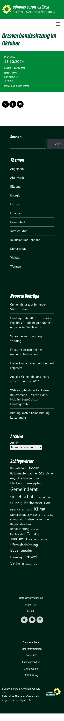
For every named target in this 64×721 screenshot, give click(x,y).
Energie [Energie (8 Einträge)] (13, 478)
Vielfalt (15, 258)
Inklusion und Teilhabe (25, 240)
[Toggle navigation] (58, 24)
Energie (15, 195)
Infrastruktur (18, 231)
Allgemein (17, 169)
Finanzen (16, 213)
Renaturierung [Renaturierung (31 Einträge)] (19, 529)
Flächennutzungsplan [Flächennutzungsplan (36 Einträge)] (26, 483)
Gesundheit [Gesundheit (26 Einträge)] (44, 497)
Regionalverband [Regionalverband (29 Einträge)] (21, 524)
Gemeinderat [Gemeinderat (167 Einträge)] (24, 489)
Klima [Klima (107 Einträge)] (39, 509)
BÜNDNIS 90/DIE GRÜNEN (31, 7)
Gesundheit (17, 222)
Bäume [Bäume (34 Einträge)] (32, 473)
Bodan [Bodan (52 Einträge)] (34, 468)
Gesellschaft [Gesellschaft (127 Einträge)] (22, 496)
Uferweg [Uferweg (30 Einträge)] (16, 557)
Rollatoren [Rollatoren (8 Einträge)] (35, 529)
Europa (15, 204)
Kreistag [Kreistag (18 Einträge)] (32, 514)
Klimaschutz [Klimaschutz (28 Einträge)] (18, 515)
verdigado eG (23, 700)
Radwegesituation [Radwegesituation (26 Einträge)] (37, 519)
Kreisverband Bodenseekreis (34, 12)
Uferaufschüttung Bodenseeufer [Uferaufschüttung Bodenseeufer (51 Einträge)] (24, 547)
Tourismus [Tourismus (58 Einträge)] (18, 538)
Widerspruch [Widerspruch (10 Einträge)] (31, 564)
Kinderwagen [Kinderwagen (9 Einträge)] (27, 509)
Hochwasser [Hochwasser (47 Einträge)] (33, 502)
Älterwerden (18, 178)
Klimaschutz (18, 249)
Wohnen (15, 266)
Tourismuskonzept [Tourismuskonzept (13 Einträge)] (38, 539)
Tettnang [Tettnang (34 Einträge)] (33, 533)
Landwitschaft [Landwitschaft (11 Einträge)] (16, 519)
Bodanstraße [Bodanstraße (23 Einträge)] (18, 473)
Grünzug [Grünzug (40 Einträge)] (16, 502)
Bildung (15, 186)
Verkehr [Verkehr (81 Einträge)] (17, 563)
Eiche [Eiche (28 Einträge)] (49, 473)
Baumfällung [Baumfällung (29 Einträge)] (18, 468)
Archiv (14, 443)
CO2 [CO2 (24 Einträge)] (41, 473)
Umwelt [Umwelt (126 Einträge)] (31, 557)
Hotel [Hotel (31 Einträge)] (48, 503)
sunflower (28, 696)
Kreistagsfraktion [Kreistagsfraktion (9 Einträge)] (46, 515)
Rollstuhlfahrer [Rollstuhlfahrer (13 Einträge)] (18, 533)
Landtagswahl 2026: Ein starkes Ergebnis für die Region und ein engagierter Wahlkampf (31, 322)
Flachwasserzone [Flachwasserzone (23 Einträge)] (28, 478)
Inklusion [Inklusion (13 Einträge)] (15, 509)
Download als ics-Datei (16, 85)
